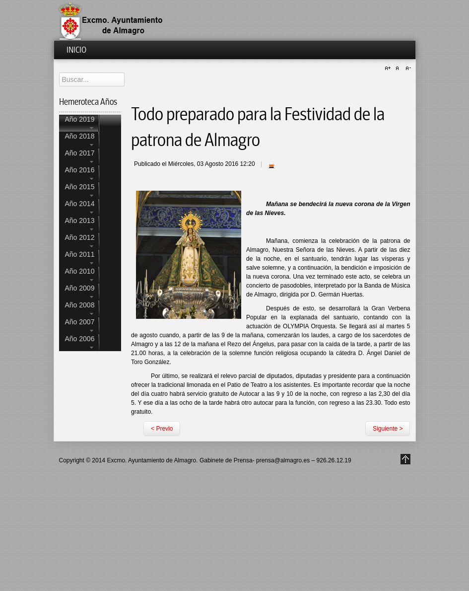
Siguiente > (387, 428)
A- (406, 69)
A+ (389, 69)
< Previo (162, 428)
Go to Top (405, 459)
